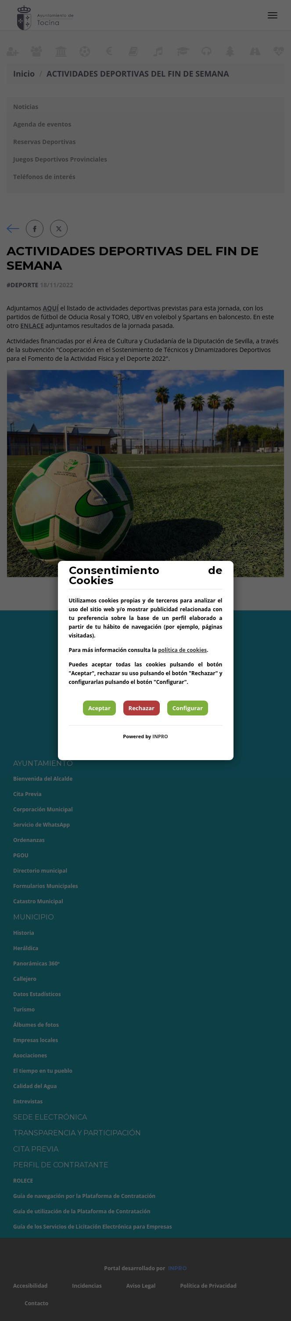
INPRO (160, 736)
